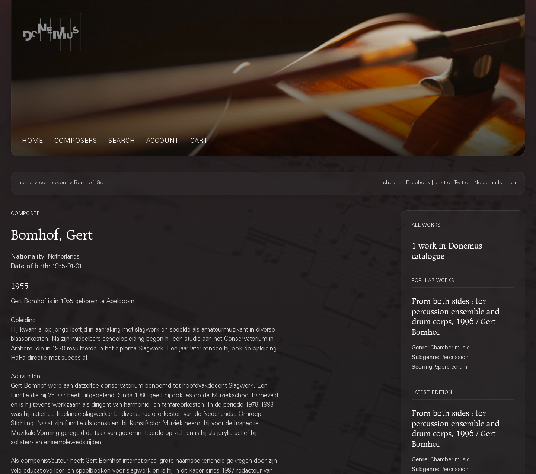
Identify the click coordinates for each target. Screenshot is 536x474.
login (512, 183)
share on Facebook (406, 183)
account (162, 141)
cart (199, 141)
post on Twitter (452, 183)
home (32, 141)
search (121, 141)
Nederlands (488, 183)
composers (75, 141)
